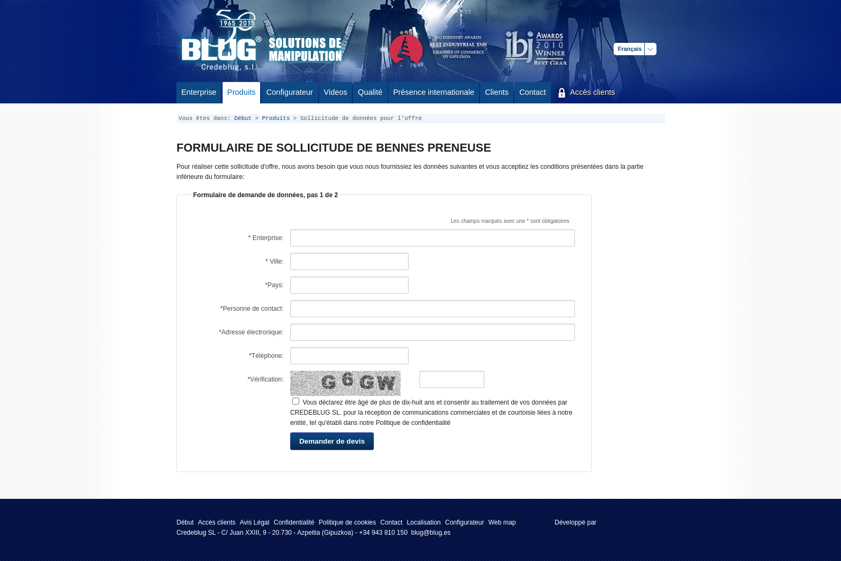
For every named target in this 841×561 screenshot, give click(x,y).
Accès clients (216, 522)
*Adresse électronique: (251, 332)
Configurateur (464, 522)
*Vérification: (266, 379)
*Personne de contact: (252, 308)
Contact (391, 522)
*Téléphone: (266, 356)
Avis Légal (254, 522)
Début (243, 118)
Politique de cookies (347, 522)
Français (629, 49)
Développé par (575, 522)
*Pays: (274, 285)
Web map (501, 522)
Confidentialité (294, 522)
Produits (276, 118)
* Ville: (274, 261)
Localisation (423, 522)
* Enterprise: (266, 238)
